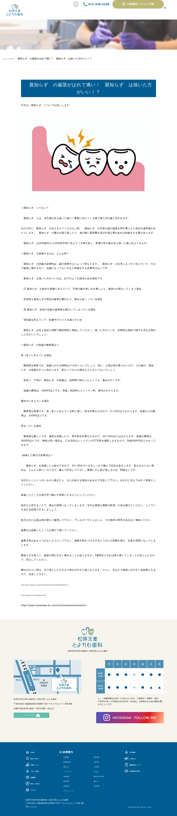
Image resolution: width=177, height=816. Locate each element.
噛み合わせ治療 (103, 776)
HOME (32, 752)
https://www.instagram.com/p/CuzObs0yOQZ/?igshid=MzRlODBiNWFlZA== (66, 584)
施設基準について (137, 764)
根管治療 (68, 781)
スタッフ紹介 (36, 770)
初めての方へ (36, 758)
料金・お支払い (37, 783)
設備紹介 (33, 777)
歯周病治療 (69, 761)
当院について (36, 764)
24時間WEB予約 (137, 770)
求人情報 (132, 752)
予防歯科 (68, 757)
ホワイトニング (72, 790)
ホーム (6, 58)
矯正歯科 (99, 757)
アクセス (33, 789)
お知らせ (132, 758)
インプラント (71, 771)
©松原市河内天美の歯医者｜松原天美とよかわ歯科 (129, 807)
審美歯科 (68, 785)
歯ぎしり (99, 781)
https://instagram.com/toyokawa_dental (44, 595)
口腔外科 (99, 761)
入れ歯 (97, 771)
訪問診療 (99, 785)
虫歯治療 (68, 776)
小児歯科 (99, 766)
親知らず (68, 766)
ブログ (16, 58)
